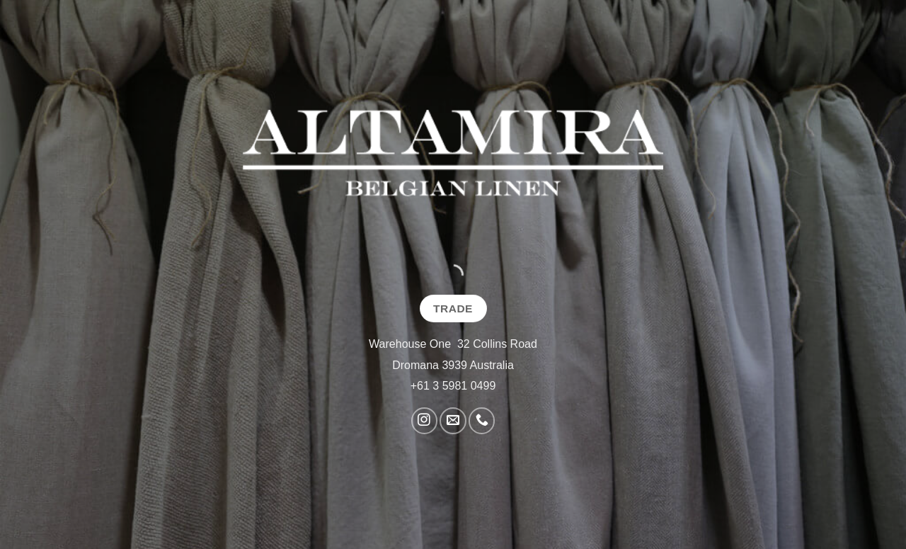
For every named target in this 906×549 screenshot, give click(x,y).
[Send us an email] (453, 420)
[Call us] (482, 420)
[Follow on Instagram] (424, 420)
